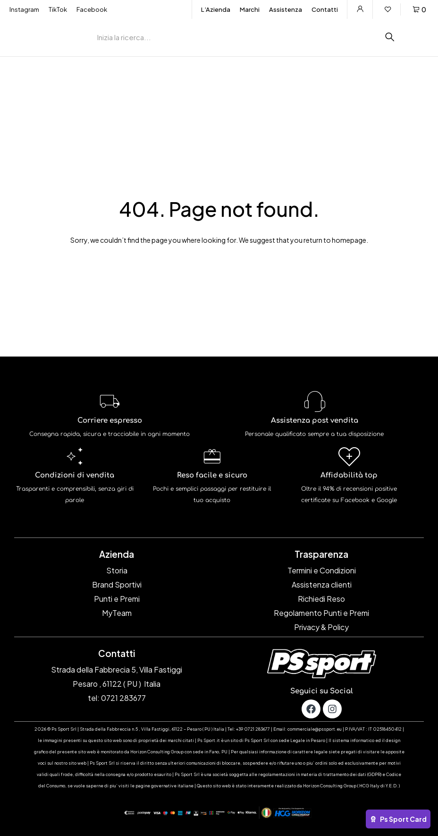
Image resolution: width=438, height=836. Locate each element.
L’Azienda (215, 9)
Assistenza (285, 9)
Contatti (325, 9)
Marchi (250, 9)
